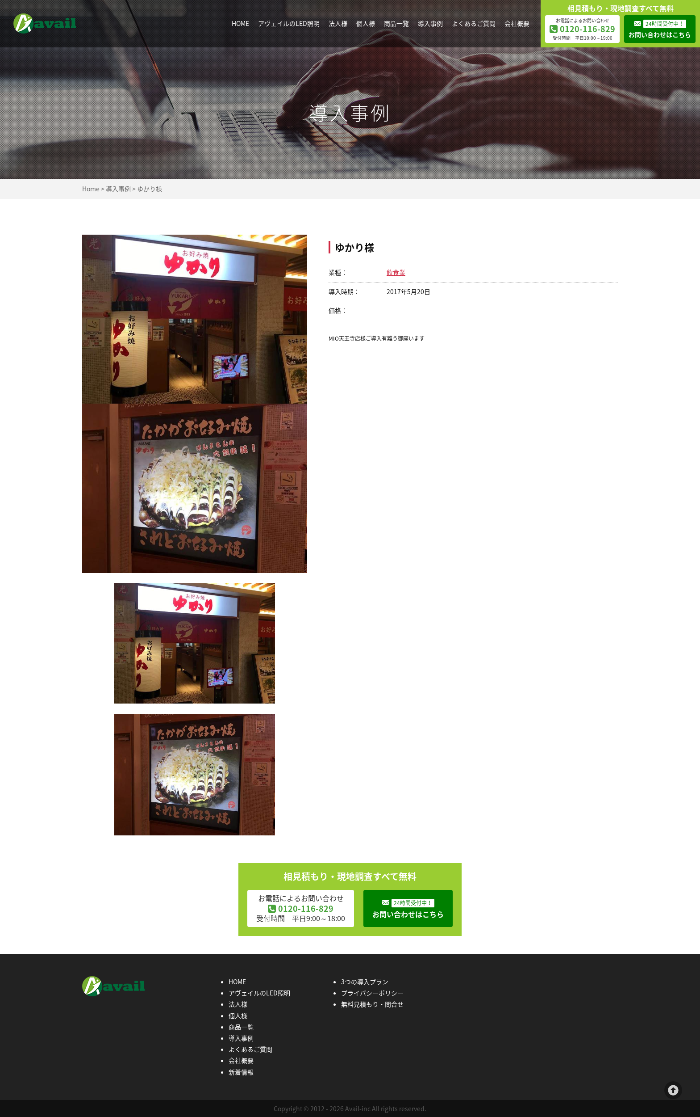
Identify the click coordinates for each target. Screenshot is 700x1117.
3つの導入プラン (364, 981)
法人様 (338, 23)
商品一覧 (396, 23)
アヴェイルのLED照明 (289, 23)
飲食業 (396, 272)
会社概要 (516, 23)
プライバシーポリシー (372, 992)
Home (91, 188)
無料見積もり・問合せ (372, 1003)
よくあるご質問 (474, 23)
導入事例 (430, 23)
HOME (240, 23)
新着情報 (241, 1071)
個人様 (365, 23)
